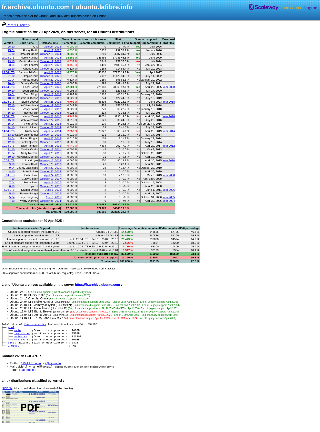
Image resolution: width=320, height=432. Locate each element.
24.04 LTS (8, 57)
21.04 (11, 79)
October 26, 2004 (50, 200)
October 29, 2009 (50, 164)
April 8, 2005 (53, 197)
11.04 (11, 153)
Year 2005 (168, 197)
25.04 (11, 50)
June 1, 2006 (53, 189)
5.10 (11, 193)
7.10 (11, 178)
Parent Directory (16, 25)
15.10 (11, 120)
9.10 (11, 164)
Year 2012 (168, 145)
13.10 (11, 134)
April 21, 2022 (52, 72)
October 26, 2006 (50, 186)
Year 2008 (168, 175)
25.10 (11, 46)
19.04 (11, 94)
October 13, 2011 (50, 149)
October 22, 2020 (50, 83)
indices (13, 350)
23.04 (11, 64)
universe (20, 339)
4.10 (11, 200)
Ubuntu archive (35, 325)
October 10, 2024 (50, 53)
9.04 (11, 167)
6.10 (11, 186)
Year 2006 (168, 189)
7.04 (11, 182)
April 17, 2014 (52, 131)
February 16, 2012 (50, 160)
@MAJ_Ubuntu (31, 368)
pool (11, 328)
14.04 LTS (8, 131)
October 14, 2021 (50, 76)
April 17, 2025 (52, 50)
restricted (22, 336)
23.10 (11, 61)
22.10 (11, 68)
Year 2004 (168, 200)
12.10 (11, 142)
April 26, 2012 (52, 145)
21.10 (11, 76)
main (17, 332)
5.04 (11, 197)
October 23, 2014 (50, 127)
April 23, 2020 (52, 87)
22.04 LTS (8, 72)
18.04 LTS (8, 101)
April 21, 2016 (52, 116)
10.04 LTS (8, 160)
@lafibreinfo (53, 368)
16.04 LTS (8, 116)
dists (12, 347)
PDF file (7, 393)
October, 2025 (52, 46)
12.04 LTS (8, 145)
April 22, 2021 (52, 79)
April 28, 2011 (52, 153)
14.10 (11, 127)
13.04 (11, 138)
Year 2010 (168, 160)
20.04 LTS (8, 87)
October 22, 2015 (50, 120)
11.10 (11, 149)
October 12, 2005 (50, 193)
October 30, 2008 (50, 171)
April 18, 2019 (52, 94)
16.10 (11, 112)
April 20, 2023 (52, 64)
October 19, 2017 (50, 105)
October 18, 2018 (50, 98)
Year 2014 (168, 131)
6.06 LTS (9, 189)
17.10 (11, 105)
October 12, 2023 (50, 61)
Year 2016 (168, 116)
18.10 (11, 98)
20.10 (11, 83)
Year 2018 (168, 101)
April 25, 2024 (52, 57)
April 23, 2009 (52, 167)
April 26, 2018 (52, 101)
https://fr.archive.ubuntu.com (97, 284)
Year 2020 (168, 87)
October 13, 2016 (50, 112)
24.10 (11, 53)
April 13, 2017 (52, 109)
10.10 (11, 156)
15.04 (11, 123)
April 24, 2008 (52, 175)
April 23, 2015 (52, 123)
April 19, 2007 (52, 182)
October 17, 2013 (50, 134)
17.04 (11, 109)
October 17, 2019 (50, 90)
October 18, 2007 (50, 178)
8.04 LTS (9, 175)
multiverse (22, 343)
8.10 (11, 171)
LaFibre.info (28, 374)
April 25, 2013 (52, 138)
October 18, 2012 (50, 142)
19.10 (11, 90)
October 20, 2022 (50, 68)
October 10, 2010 (50, 156)
